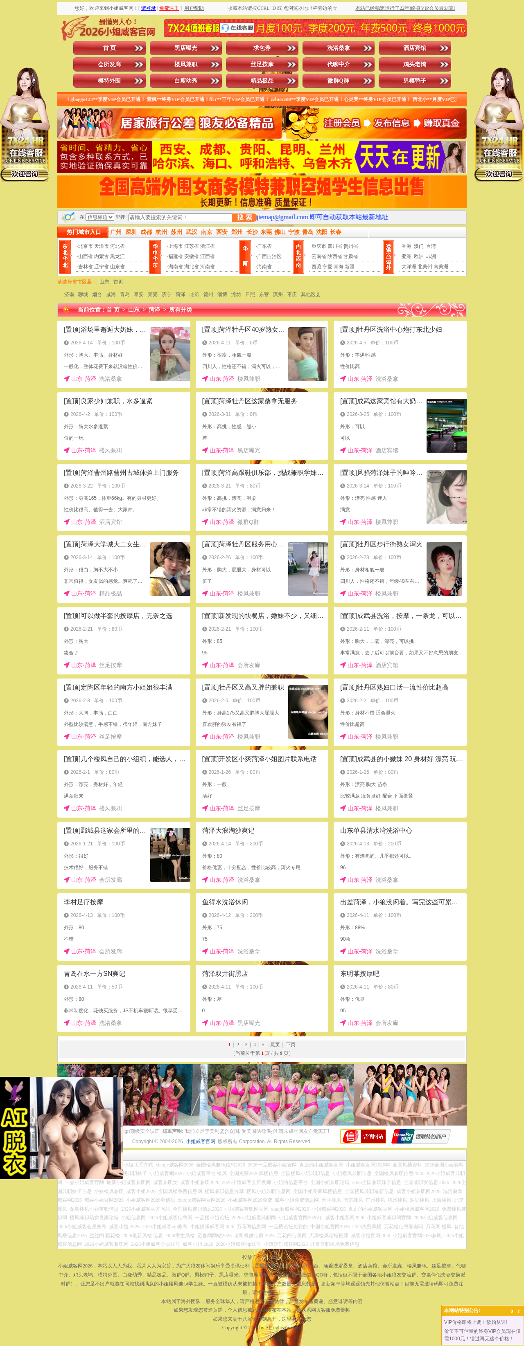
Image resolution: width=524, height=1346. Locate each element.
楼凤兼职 (185, 64)
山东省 (117, 267)
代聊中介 (338, 64)
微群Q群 (338, 81)
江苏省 (191, 246)
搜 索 (244, 217)
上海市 (175, 246)
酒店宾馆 (414, 48)
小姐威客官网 (200, 1141)
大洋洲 (409, 267)
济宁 (167, 294)
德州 (208, 294)
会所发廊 (109, 64)
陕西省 (335, 256)
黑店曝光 (185, 48)
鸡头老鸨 (414, 64)
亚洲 (406, 256)
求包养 (262, 48)
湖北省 (191, 267)
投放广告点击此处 (262, 1257)
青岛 (125, 294)
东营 (264, 294)
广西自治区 (269, 256)
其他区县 (311, 294)
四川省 (335, 246)
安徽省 (191, 256)
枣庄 (292, 294)
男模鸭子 (414, 81)
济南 (69, 294)
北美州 (425, 267)
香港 (406, 246)
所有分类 (180, 310)
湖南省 (175, 267)
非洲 (431, 256)
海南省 (264, 267)
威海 (111, 294)
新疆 (350, 267)
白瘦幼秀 (185, 81)
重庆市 (319, 246)
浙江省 (207, 246)
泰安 (139, 294)
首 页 (109, 48)
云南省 (319, 256)
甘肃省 (350, 256)
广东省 (264, 246)
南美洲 (441, 267)
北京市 (85, 246)
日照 (250, 294)
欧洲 (419, 256)
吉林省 (85, 267)
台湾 (431, 246)
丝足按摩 (262, 64)
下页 (291, 1044)
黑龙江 (117, 256)
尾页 (275, 1044)
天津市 (101, 246)
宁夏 (327, 267)
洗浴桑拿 (338, 48)
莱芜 (153, 294)
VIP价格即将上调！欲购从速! (476, 1322)
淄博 (222, 294)
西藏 (316, 267)
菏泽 (180, 294)
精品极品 (262, 81)
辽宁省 (101, 267)
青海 (338, 267)
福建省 (175, 256)
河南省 (207, 267)
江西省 (207, 256)
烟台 (97, 294)
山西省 (85, 256)
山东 (104, 282)
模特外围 (109, 81)
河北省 (117, 246)
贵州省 (350, 246)
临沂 (194, 294)
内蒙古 (101, 256)
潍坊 (236, 294)
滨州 (278, 294)
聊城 (83, 294)
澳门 (419, 246)
